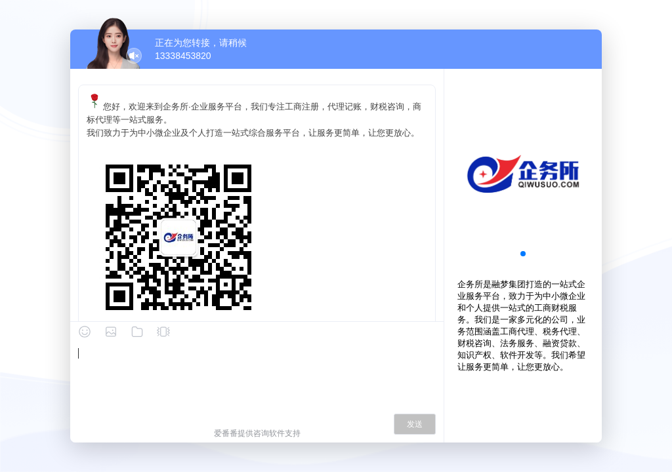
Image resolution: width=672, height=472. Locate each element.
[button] (523, 253)
